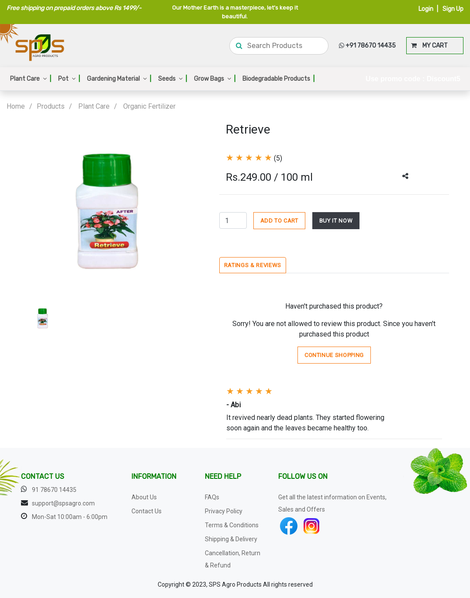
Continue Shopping (334, 355)
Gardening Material (119, 78)
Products (51, 106)
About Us (144, 497)
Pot (69, 78)
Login (425, 9)
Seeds (172, 78)
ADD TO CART (279, 220)
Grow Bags (214, 78)
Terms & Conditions (232, 525)
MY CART (429, 45)
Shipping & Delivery (231, 539)
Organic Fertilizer (149, 106)
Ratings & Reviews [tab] (252, 265)
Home (16, 106)
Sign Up (452, 9)
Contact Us (146, 511)
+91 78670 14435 (367, 45)
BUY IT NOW (336, 220)
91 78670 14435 (54, 489)
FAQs (212, 497)
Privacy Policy (223, 511)
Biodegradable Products (278, 78)
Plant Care (30, 78)
